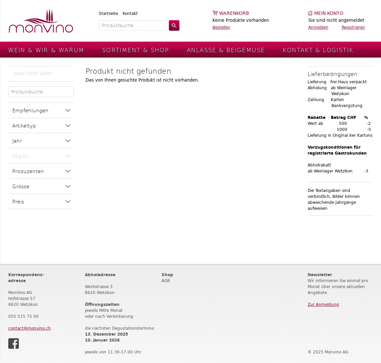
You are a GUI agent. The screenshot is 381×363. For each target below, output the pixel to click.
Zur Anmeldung (323, 304)
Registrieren (353, 27)
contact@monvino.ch (29, 328)
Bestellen (221, 27)
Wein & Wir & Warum (46, 50)
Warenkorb (234, 13)
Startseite (108, 13)
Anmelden (318, 27)
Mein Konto (328, 13)
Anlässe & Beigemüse (226, 50)
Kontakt (130, 13)
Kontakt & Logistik (318, 50)
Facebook (13, 343)
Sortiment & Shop (135, 50)
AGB (166, 280)
